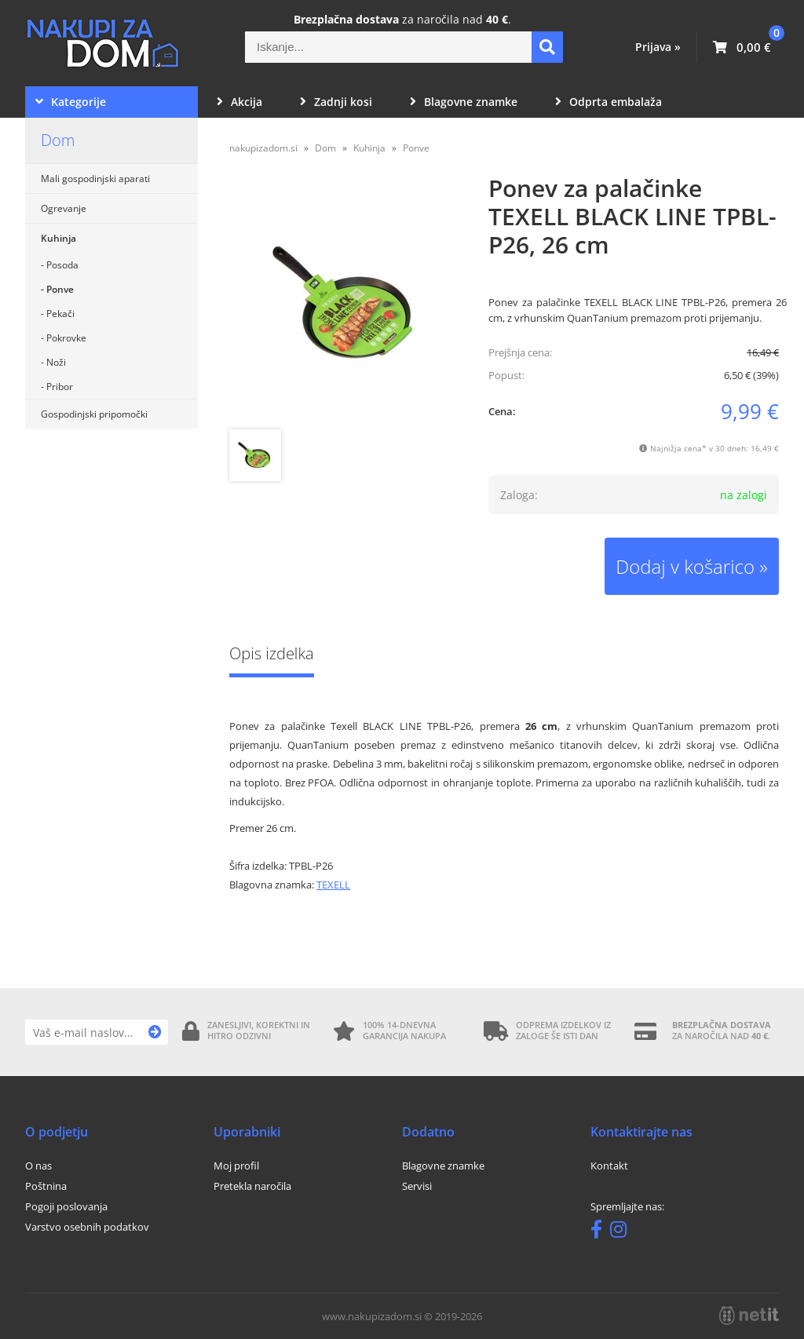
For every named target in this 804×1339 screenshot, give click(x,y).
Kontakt (609, 1165)
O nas (38, 1165)
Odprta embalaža (608, 101)
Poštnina (46, 1186)
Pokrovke (66, 338)
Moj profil (236, 1165)
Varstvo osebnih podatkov (87, 1227)
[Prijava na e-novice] (155, 1032)
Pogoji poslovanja (66, 1206)
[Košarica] (742, 47)
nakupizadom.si (263, 148)
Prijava (658, 46)
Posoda (62, 265)
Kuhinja (58, 238)
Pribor (59, 386)
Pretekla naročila (252, 1186)
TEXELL (333, 884)
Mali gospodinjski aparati (95, 178)
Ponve (60, 289)
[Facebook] (600, 1232)
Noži (56, 362)
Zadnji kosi (336, 101)
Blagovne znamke (463, 101)
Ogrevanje (63, 208)
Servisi (417, 1186)
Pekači (60, 313)
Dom (58, 140)
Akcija (239, 101)
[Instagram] (622, 1232)
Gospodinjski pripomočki (94, 414)
